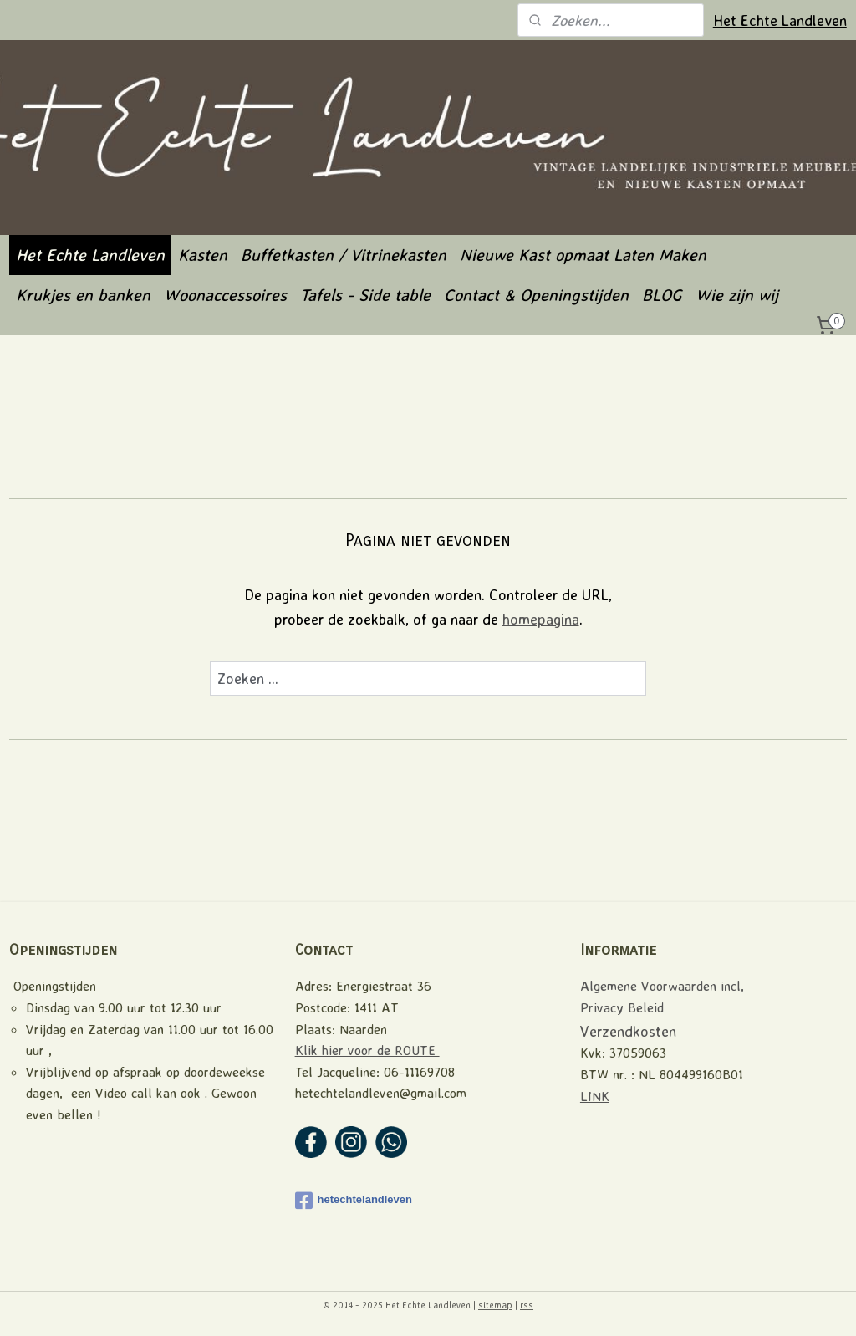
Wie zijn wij (737, 294)
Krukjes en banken (83, 294)
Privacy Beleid (622, 1007)
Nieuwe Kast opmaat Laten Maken (583, 254)
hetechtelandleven (353, 1201)
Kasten (202, 254)
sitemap (495, 1305)
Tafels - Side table (365, 294)
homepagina (540, 618)
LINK (594, 1096)
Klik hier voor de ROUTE (367, 1050)
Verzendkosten (630, 1031)
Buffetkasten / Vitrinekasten (343, 254)
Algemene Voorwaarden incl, (664, 985)
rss (526, 1305)
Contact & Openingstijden (536, 294)
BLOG (662, 294)
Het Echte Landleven (780, 20)
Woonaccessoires (225, 294)
